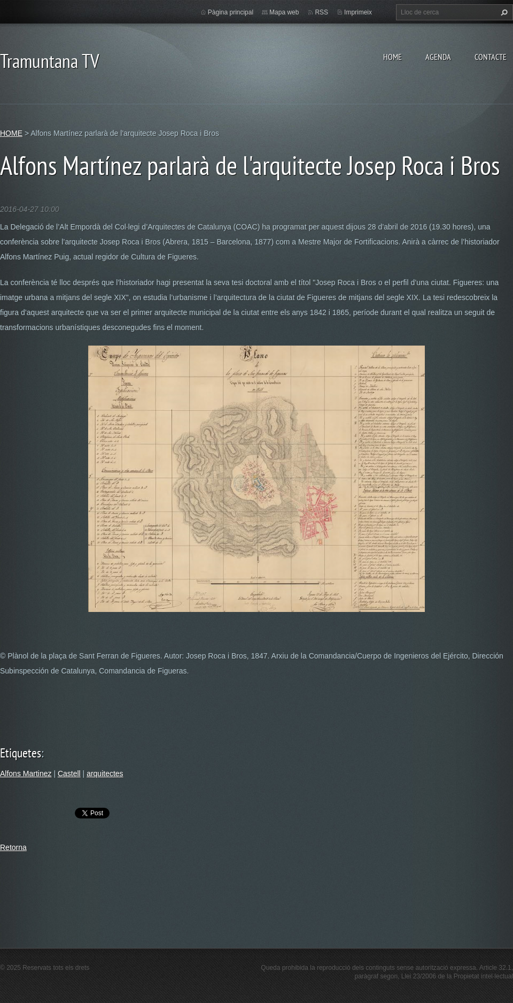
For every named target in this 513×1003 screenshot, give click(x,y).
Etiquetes (20, 753)
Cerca (503, 12)
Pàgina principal (230, 12)
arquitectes (105, 773)
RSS (321, 12)
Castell (69, 773)
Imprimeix (358, 12)
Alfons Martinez (25, 773)
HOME (392, 56)
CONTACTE (491, 56)
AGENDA (438, 56)
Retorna (13, 847)
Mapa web (284, 12)
